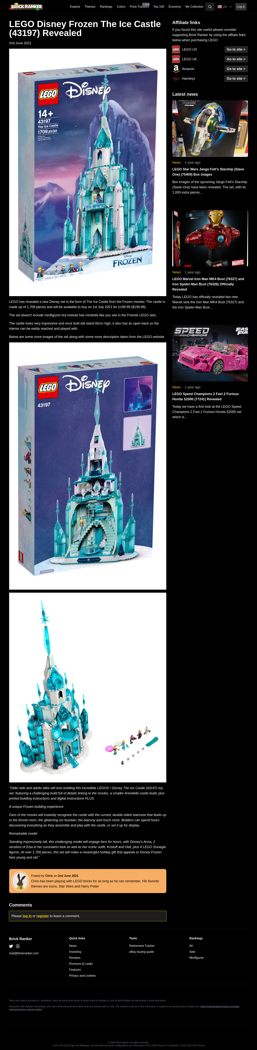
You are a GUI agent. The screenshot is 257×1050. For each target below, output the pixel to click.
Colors (121, 6)
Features (75, 969)
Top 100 (158, 6)
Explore (75, 6)
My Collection (194, 6)
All (191, 945)
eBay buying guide (141, 951)
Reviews (74, 957)
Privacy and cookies (82, 975)
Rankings (106, 6)
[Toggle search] (210, 7)
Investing (75, 951)
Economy (175, 6)
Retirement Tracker (142, 945)
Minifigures (196, 957)
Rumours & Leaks (81, 963)
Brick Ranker (20, 939)
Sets (192, 951)
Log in (241, 6)
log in (27, 916)
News (176, 162)
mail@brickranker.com (24, 953)
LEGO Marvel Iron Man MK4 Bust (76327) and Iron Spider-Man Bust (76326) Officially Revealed (208, 284)
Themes (90, 6)
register (43, 916)
